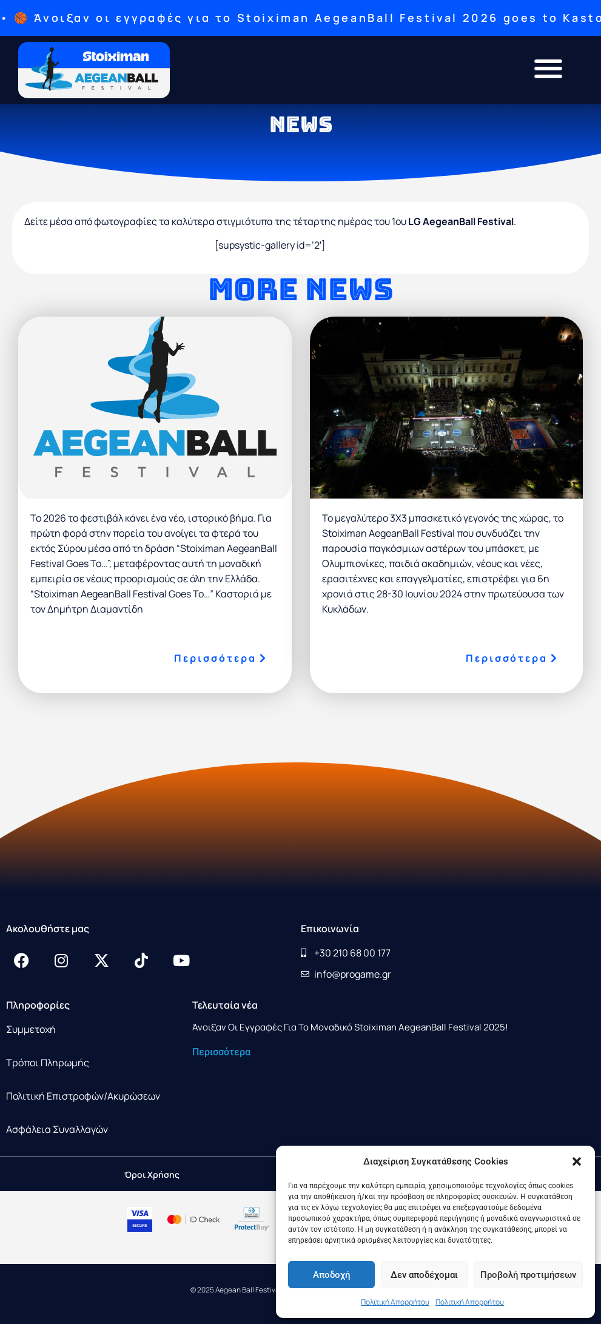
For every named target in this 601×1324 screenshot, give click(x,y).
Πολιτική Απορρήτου (395, 1302)
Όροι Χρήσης (152, 1174)
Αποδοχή (331, 1274)
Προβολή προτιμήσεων (528, 1274)
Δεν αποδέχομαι (424, 1274)
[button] (577, 1161)
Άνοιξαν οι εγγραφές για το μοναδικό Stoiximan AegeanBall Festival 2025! (350, 1027)
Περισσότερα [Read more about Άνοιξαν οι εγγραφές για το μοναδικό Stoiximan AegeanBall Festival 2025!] (221, 1052)
